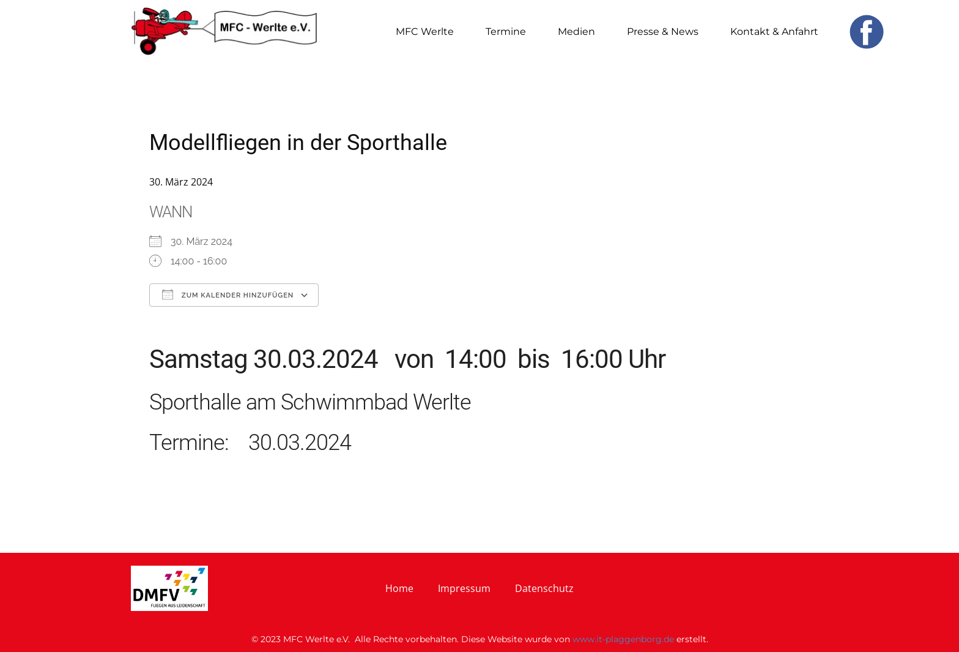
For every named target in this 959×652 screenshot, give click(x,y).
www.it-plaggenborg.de (623, 639)
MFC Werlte (425, 31)
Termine (506, 31)
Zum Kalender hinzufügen (228, 294)
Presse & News (662, 31)
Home (399, 588)
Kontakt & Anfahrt (774, 31)
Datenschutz (544, 588)
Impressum (464, 588)
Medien (576, 31)
